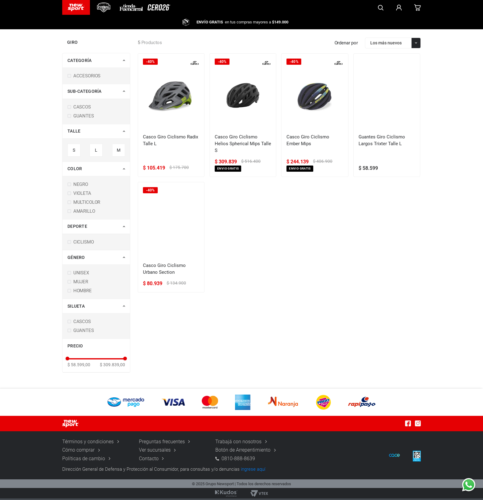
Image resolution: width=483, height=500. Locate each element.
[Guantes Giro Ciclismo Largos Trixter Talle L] (387, 117)
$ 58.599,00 (78, 367)
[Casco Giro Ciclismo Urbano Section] (171, 240)
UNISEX (81, 275)
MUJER (80, 284)
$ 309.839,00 (112, 367)
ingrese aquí (253, 470)
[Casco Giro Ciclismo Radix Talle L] (171, 117)
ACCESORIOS (87, 78)
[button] (98, 63)
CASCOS (82, 109)
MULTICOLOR (86, 205)
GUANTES (83, 118)
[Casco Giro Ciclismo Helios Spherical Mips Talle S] (243, 117)
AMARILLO (84, 214)
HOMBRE (82, 293)
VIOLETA (82, 196)
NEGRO (80, 187)
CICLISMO (83, 245)
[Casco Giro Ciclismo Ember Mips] (314, 117)
